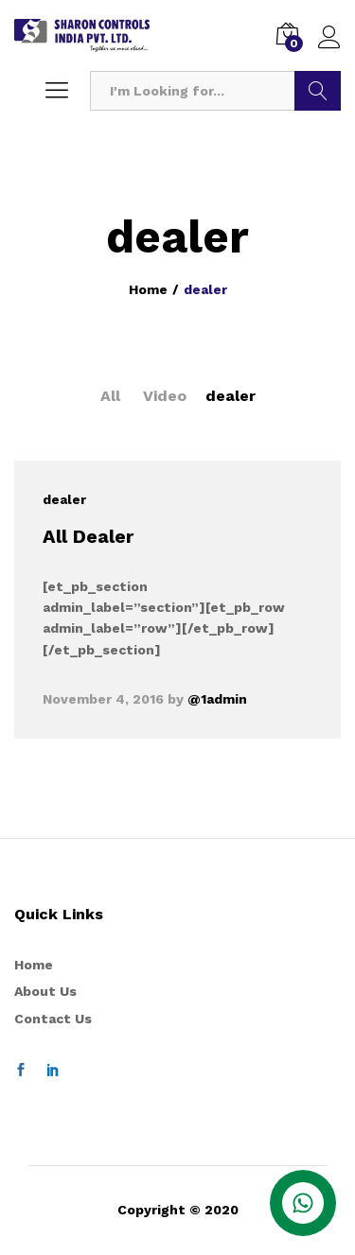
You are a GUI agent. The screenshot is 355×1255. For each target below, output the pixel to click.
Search (317, 91)
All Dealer (88, 536)
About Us (45, 991)
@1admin (217, 698)
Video (164, 396)
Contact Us (53, 1018)
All (110, 396)
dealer (230, 396)
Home (33, 964)
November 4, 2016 (103, 698)
